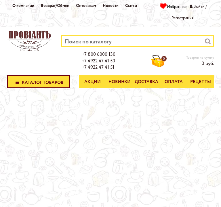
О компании (23, 6)
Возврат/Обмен (55, 6)
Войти (199, 6)
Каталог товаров (38, 82)
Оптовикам (86, 6)
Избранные (177, 7)
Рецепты (200, 82)
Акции (92, 82)
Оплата (174, 82)
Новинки (119, 82)
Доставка (146, 82)
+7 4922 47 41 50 (98, 61)
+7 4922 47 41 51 (98, 67)
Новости (111, 6)
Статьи (131, 6)
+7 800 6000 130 (98, 54)
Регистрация (183, 18)
